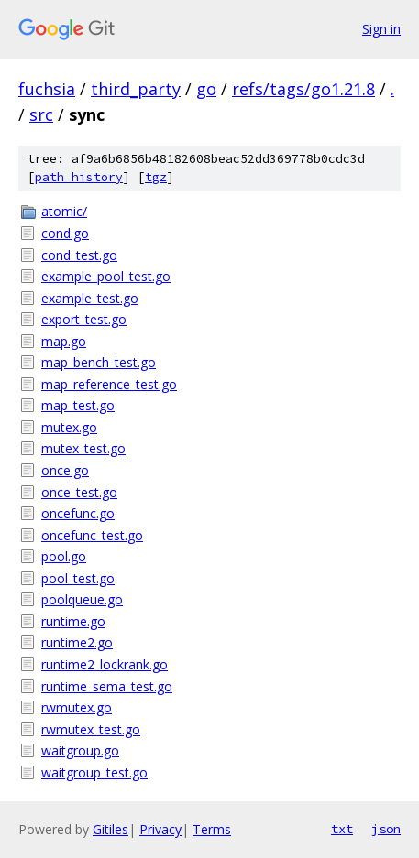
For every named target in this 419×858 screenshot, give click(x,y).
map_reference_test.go (109, 384)
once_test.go (79, 492)
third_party (136, 89)
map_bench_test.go (98, 362)
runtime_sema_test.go (106, 686)
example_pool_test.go (106, 276)
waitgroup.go (80, 750)
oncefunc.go (78, 513)
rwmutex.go (76, 707)
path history (79, 177)
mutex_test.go (83, 448)
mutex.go (69, 427)
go (206, 89)
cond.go (65, 233)
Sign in (381, 29)
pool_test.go (78, 578)
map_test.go (78, 405)
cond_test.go (79, 255)
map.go (63, 341)
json (386, 828)
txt (342, 828)
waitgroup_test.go (94, 772)
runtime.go (73, 621)
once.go (65, 470)
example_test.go (89, 298)
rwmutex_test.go (90, 729)
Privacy (160, 829)
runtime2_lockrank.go (104, 664)
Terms (212, 829)
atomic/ (64, 211)
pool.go (63, 556)
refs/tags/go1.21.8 (303, 89)
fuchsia (46, 89)
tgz (156, 177)
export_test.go (84, 319)
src (41, 114)
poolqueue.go (82, 599)
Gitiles (110, 829)
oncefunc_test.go (92, 535)
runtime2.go (77, 642)
